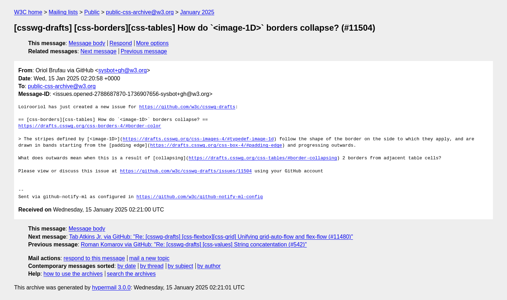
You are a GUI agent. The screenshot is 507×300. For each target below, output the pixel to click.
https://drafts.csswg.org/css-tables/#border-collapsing (263, 158)
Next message (99, 51)
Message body (87, 43)
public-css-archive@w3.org (140, 12)
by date (126, 266)
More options (152, 43)
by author (209, 266)
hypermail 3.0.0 (111, 287)
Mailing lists (63, 12)
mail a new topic (149, 258)
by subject (180, 266)
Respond (120, 43)
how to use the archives (73, 274)
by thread (152, 266)
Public (92, 12)
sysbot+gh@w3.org (122, 70)
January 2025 (197, 12)
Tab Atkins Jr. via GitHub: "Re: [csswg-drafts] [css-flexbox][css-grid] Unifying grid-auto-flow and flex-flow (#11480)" (211, 237)
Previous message (144, 51)
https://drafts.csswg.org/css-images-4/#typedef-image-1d (198, 139)
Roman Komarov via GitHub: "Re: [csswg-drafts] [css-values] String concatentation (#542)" (194, 244)
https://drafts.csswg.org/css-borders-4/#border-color (89, 126)
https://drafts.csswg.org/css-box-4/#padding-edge (216, 145)
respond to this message (94, 258)
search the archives (131, 274)
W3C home (28, 12)
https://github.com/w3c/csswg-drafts (187, 107)
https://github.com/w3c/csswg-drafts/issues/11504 (186, 171)
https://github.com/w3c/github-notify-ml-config (199, 197)
